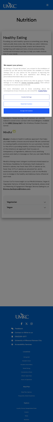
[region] (26, 86)
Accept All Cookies (26, 111)
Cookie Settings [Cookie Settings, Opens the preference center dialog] (26, 97)
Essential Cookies (26, 104)
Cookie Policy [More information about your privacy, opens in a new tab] (42, 91)
